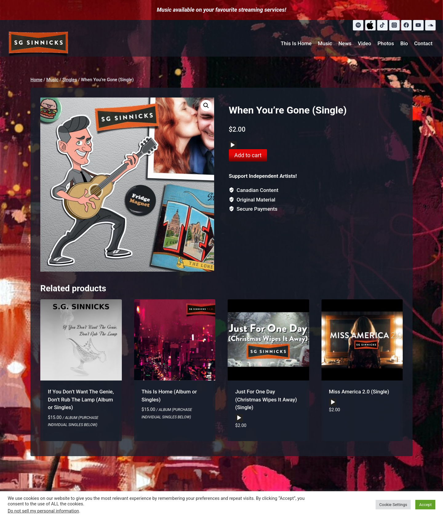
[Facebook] (406, 25)
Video (364, 43)
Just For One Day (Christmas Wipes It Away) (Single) (266, 399)
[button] (206, 105)
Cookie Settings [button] (393, 504)
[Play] (232, 145)
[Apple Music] (370, 25)
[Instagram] (394, 25)
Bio (404, 43)
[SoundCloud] (430, 25)
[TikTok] (382, 25)
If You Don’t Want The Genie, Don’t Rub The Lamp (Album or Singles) (81, 399)
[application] (233, 145)
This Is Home (296, 43)
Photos (385, 43)
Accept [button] (425, 504)
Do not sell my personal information (43, 511)
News (345, 43)
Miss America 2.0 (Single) (359, 392)
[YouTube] (418, 25)
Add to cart (248, 155)
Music (325, 43)
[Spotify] (358, 25)
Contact (423, 43)
